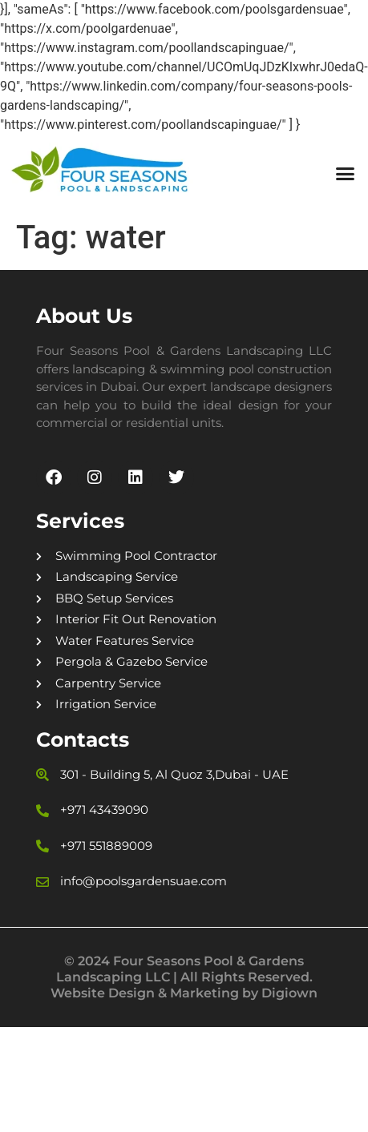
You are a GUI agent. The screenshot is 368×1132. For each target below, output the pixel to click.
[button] (345, 174)
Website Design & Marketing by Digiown (184, 993)
